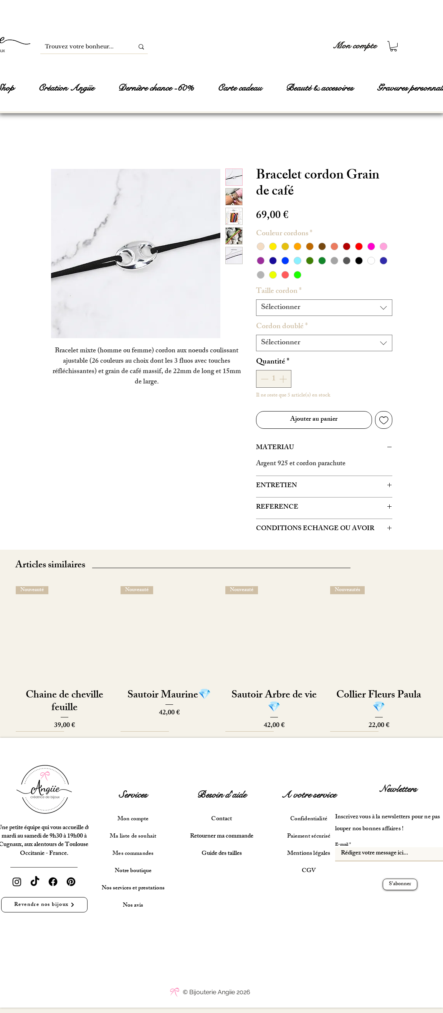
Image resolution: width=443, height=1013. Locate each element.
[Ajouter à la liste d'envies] (384, 420)
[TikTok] (35, 881)
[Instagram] (17, 881)
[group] (221, 659)
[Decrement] (263, 378)
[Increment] (283, 378)
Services (133, 795)
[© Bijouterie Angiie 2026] (216, 992)
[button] (393, 46)
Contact (221, 819)
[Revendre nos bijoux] (44, 904)
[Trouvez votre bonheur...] (81, 47)
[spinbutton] (273, 378)
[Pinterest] (71, 881)
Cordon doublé (282, 327)
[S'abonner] (400, 884)
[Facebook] (53, 881)
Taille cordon (279, 291)
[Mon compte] (354, 46)
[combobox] (324, 307)
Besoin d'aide (221, 795)
